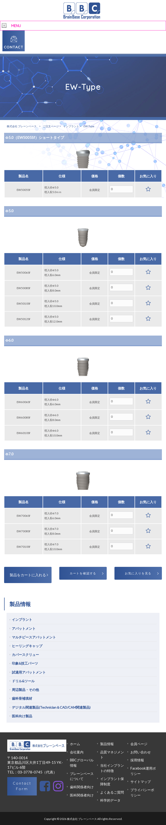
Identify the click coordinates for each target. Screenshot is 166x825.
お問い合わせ (140, 752)
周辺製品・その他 (25, 690)
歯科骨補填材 (22, 698)
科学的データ (110, 800)
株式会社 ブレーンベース (22, 126)
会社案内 (76, 752)
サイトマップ (140, 782)
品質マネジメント (112, 754)
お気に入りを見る (138, 573)
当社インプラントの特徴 (112, 768)
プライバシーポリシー (142, 792)
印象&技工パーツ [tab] (25, 663)
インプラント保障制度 (112, 781)
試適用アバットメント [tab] (29, 672)
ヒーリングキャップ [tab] (27, 646)
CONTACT (13, 47)
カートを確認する (83, 573)
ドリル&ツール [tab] (23, 681)
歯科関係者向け (82, 787)
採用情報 (137, 760)
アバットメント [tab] (24, 628)
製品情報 (107, 744)
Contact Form (22, 786)
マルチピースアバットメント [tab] (34, 637)
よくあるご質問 (112, 792)
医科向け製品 (22, 716)
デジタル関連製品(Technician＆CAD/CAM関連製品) (51, 707)
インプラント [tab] (22, 619)
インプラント (71, 126)
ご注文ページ (51, 126)
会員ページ (138, 744)
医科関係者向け (82, 795)
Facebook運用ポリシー (143, 771)
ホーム (75, 744)
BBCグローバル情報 (82, 762)
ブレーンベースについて (82, 776)
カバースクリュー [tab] (25, 654)
